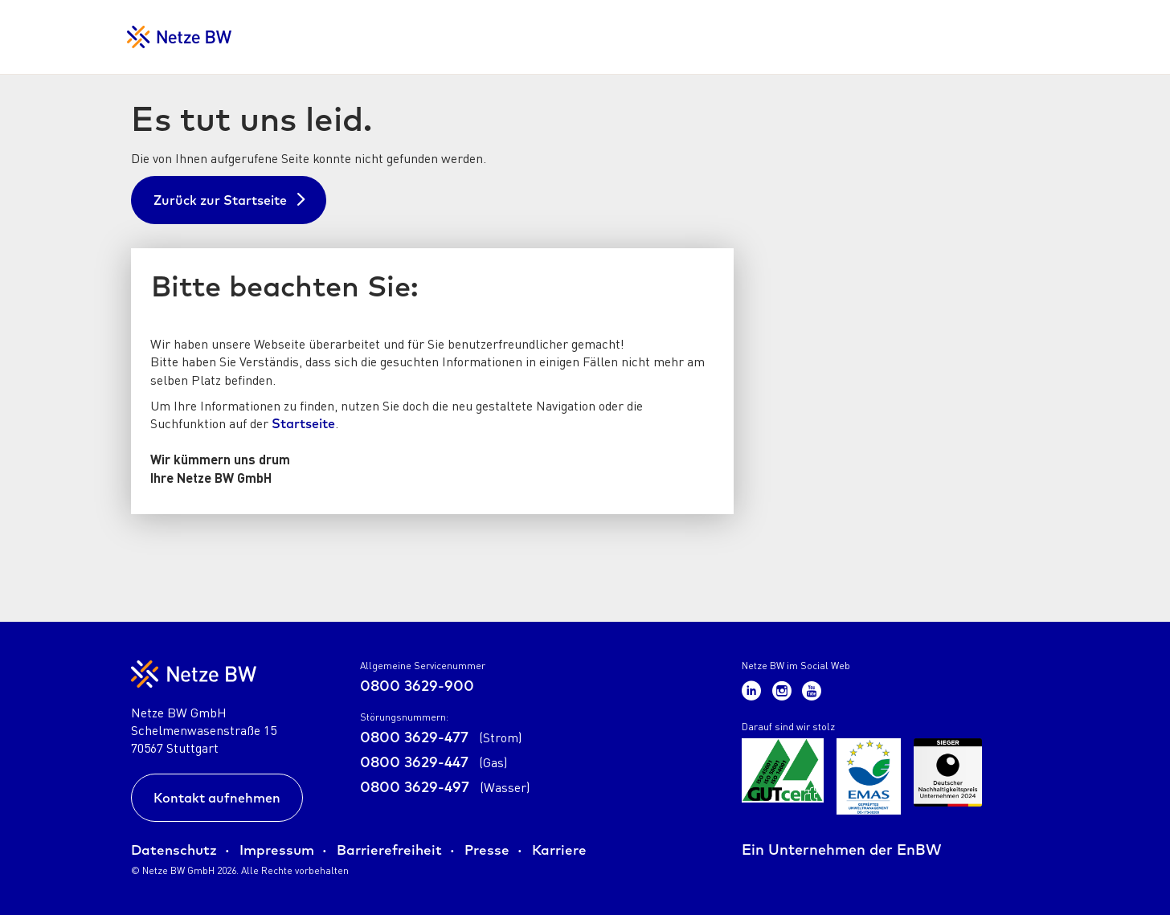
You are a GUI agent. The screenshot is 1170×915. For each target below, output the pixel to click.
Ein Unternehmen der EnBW (842, 849)
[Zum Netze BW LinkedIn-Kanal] (754, 689)
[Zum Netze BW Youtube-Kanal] (811, 689)
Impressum (276, 849)
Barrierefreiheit (389, 849)
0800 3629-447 (433, 762)
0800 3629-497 (445, 787)
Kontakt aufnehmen (216, 798)
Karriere (559, 849)
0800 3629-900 (417, 685)
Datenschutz (174, 849)
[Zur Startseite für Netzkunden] (179, 37)
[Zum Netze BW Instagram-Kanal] (784, 689)
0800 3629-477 (441, 737)
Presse (486, 849)
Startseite (303, 423)
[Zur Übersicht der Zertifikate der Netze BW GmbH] (783, 776)
